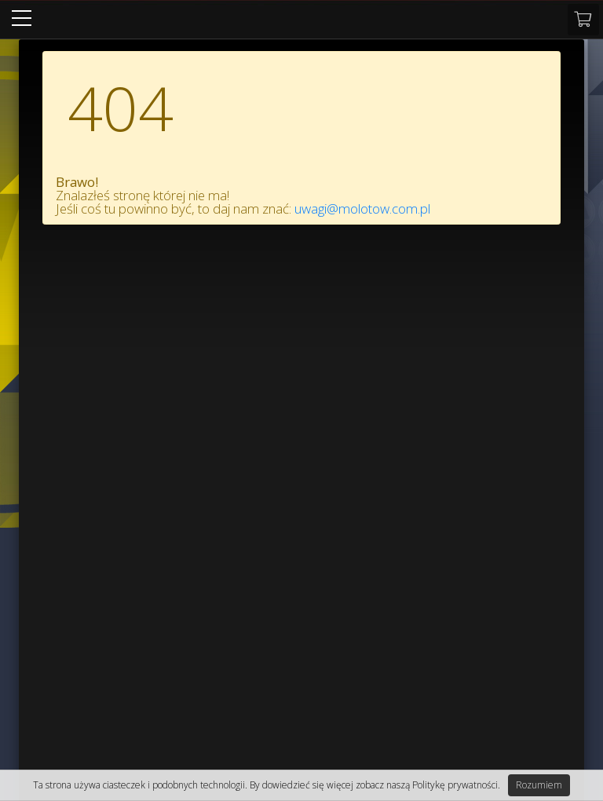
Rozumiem (539, 785)
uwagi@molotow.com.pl (362, 208)
